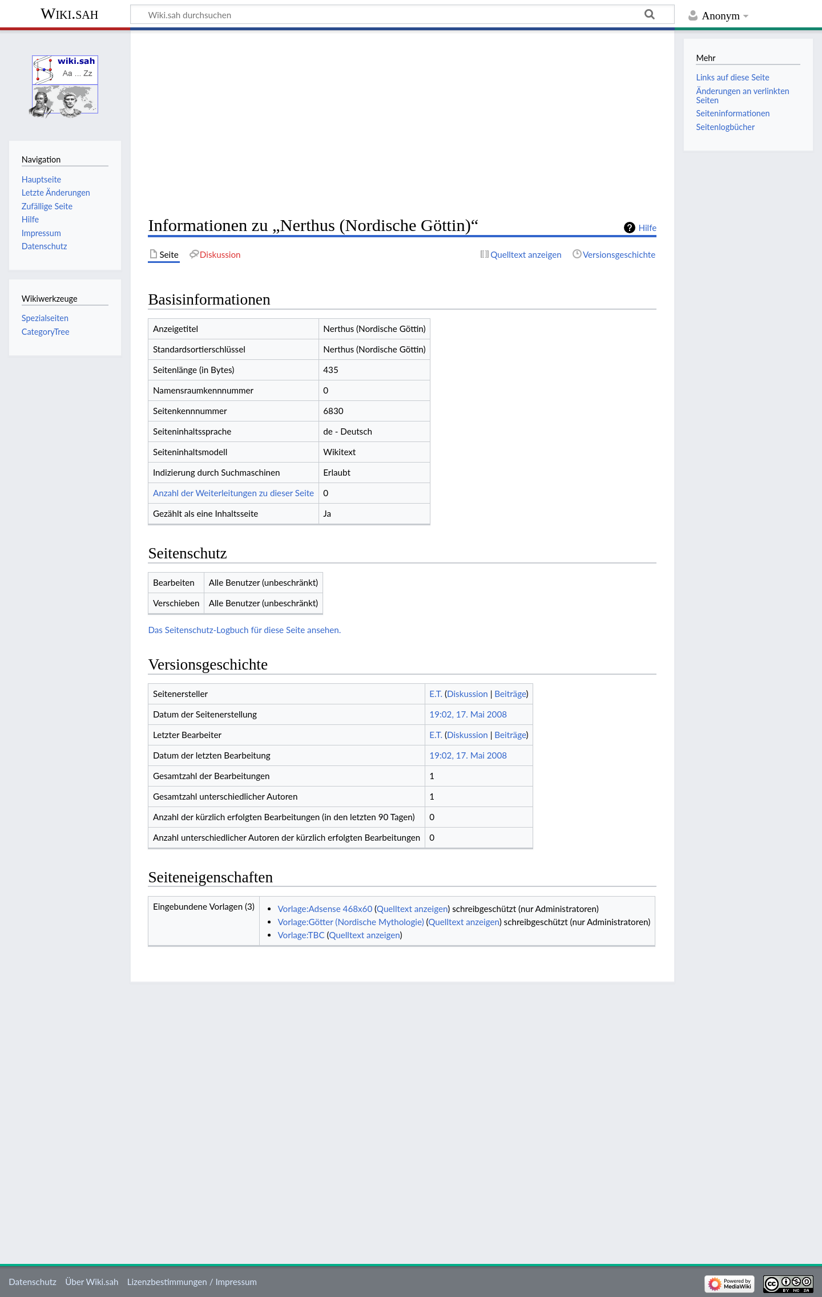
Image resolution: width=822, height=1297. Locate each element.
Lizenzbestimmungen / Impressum (192, 1281)
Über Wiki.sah (91, 1281)
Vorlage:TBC (300, 935)
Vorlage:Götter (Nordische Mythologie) (350, 922)
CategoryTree (46, 332)
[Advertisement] (402, 123)
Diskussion (467, 693)
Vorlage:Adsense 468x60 (324, 908)
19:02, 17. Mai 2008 (468, 714)
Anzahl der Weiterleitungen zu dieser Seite (233, 493)
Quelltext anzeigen (412, 908)
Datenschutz (33, 1281)
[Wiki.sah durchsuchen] (402, 14)
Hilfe (647, 227)
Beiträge (510, 693)
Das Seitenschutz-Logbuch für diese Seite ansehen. (244, 630)
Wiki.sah (69, 13)
